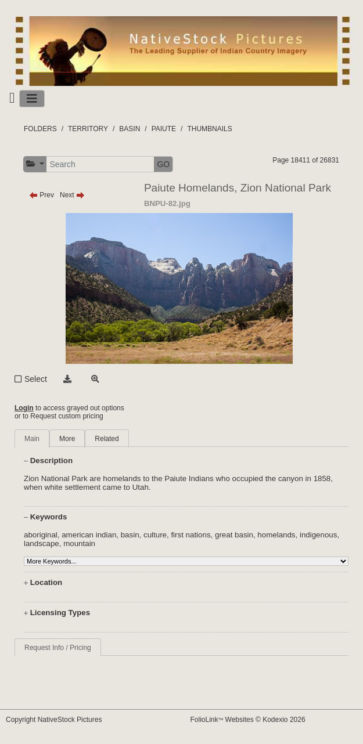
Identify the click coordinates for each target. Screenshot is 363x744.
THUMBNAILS (209, 129)
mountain (79, 543)
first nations (190, 534)
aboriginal (40, 534)
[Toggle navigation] (32, 98)
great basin (234, 534)
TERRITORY (88, 129)
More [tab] (67, 439)
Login (24, 408)
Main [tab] (31, 439)
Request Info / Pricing (57, 648)
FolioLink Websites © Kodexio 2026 (248, 720)
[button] (35, 164)
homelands (276, 534)
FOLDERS (40, 129)
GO (163, 164)
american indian (89, 534)
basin (130, 534)
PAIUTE (164, 129)
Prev (41, 195)
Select (35, 379)
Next (72, 195)
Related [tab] (106, 439)
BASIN (129, 129)
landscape (41, 543)
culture (155, 534)
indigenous (318, 534)
